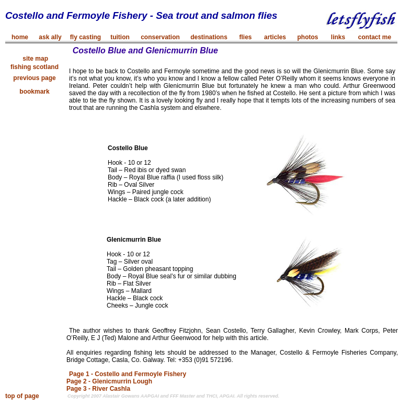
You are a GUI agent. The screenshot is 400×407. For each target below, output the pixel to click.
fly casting (85, 37)
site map (34, 58)
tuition (120, 37)
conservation (160, 37)
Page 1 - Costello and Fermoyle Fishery (127, 374)
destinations (208, 37)
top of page (22, 396)
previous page (34, 78)
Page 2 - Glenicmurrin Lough (109, 381)
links (338, 37)
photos (308, 37)
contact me (374, 37)
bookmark (34, 91)
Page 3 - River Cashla (98, 388)
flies (245, 37)
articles (275, 37)
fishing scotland (34, 67)
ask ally (50, 37)
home (20, 37)
